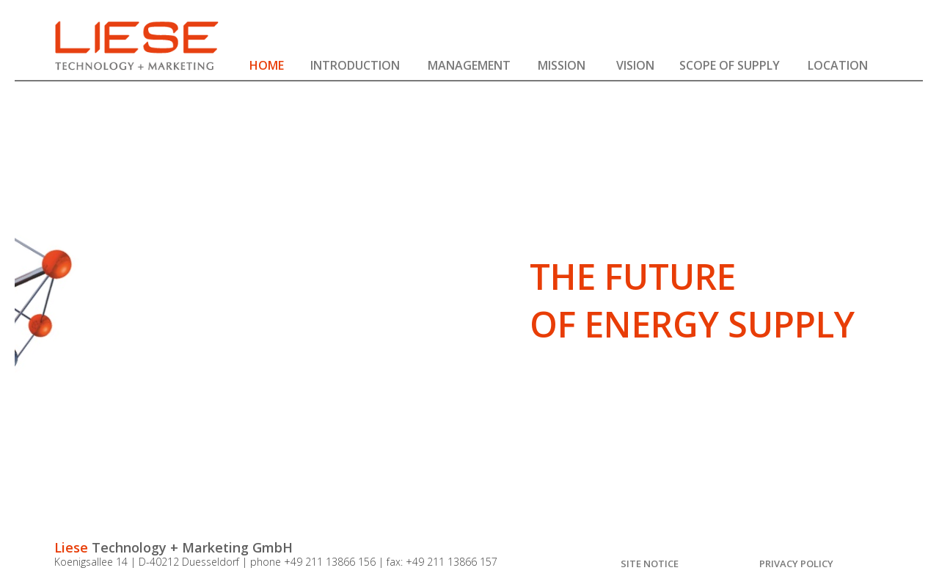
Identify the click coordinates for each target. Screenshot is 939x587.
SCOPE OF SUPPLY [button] (729, 65)
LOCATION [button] (838, 65)
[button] (355, 63)
